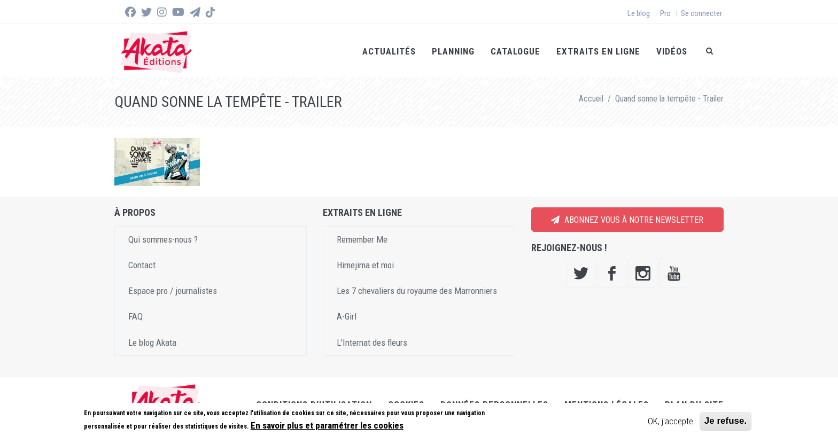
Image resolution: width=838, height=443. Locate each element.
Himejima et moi (365, 265)
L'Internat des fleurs (372, 342)
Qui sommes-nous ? (163, 239)
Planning (453, 51)
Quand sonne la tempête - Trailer (669, 99)
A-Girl (346, 316)
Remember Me (362, 239)
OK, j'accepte (670, 421)
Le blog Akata (152, 342)
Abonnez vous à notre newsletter (627, 220)
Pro (665, 13)
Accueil (591, 99)
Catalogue (515, 51)
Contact (142, 265)
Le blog (638, 13)
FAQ (135, 316)
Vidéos (671, 51)
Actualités (389, 51)
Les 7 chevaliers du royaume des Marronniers (417, 290)
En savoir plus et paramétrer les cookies (327, 425)
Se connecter (701, 13)
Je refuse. (725, 421)
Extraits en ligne (598, 51)
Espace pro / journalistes (172, 290)
